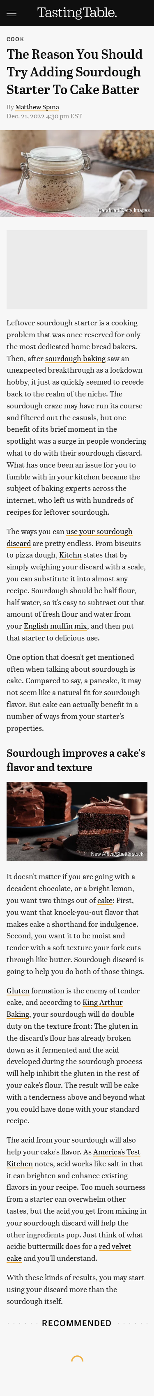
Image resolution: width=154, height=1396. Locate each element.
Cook (15, 38)
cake (105, 900)
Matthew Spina (37, 106)
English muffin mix (55, 625)
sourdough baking (75, 358)
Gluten (18, 990)
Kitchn (70, 554)
